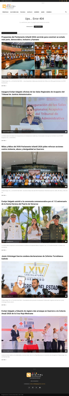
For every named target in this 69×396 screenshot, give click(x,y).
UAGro (42, 12)
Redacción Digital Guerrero (8, 76)
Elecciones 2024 (14, 12)
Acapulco (29, 12)
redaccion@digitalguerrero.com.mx (37, 383)
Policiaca (22, 12)
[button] (66, 12)
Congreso (48, 12)
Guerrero (36, 12)
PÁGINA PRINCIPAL (38, 26)
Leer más (4, 85)
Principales (5, 12)
